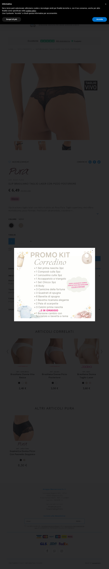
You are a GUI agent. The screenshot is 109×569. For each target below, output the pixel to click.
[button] (106, 4)
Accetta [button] (99, 19)
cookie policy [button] (31, 11)
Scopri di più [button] (11, 19)
